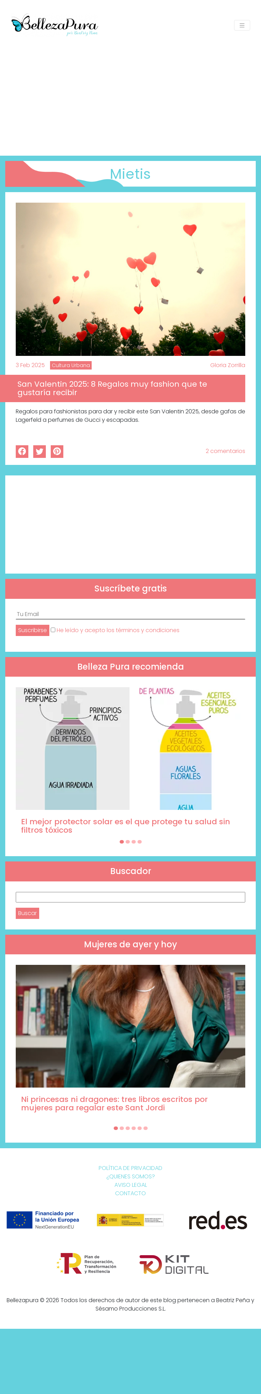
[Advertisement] (130, 92)
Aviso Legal (130, 1185)
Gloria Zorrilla (227, 365)
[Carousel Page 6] (145, 1128)
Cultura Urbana (71, 365)
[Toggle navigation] (242, 25)
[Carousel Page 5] (139, 1128)
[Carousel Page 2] (128, 842)
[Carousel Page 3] (134, 842)
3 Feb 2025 (30, 365)
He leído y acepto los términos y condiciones (118, 630)
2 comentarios (225, 451)
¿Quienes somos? (130, 1176)
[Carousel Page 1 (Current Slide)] (122, 842)
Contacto (130, 1193)
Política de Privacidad (130, 1168)
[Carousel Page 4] (139, 842)
